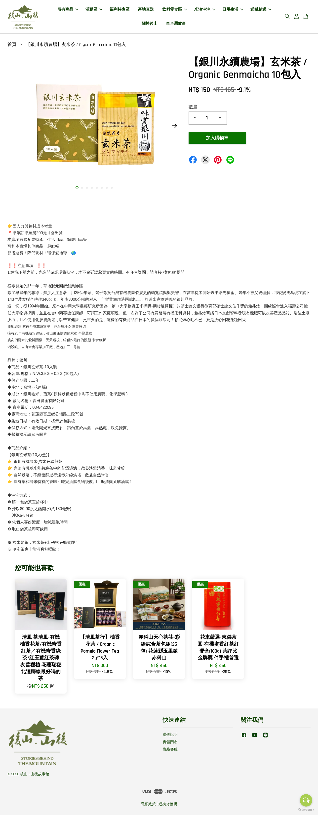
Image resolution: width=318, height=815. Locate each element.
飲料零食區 (174, 9)
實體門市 (170, 742)
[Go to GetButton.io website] (306, 810)
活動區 (93, 9)
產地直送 (146, 9)
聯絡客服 (170, 749)
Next (174, 125)
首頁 (11, 44)
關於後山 (150, 23)
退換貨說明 (168, 804)
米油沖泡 (204, 9)
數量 (193, 107)
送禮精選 (260, 9)
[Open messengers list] (306, 800)
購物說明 (170, 734)
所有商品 (67, 9)
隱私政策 (148, 804)
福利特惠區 (119, 9)
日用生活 (232, 9)
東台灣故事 (176, 23)
